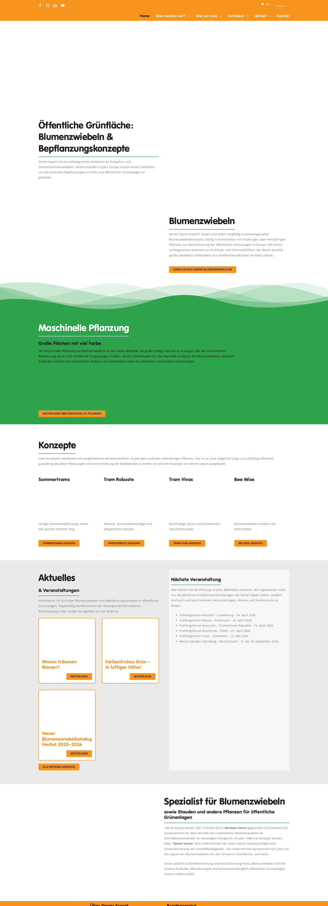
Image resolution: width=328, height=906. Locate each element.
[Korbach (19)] (196, 486)
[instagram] (47, 5)
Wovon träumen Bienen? (59, 664)
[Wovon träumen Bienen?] (67, 621)
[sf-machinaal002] (137, 369)
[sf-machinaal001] (69, 369)
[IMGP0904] (131, 486)
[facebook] (40, 5)
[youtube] (62, 5)
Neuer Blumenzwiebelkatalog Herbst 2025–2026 (67, 738)
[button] (267, 4)
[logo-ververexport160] (46, 12)
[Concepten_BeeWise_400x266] (262, 486)
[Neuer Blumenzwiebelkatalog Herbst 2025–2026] (67, 693)
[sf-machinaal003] (206, 369)
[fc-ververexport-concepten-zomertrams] (66, 486)
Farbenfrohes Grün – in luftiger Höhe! (127, 664)
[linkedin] (55, 5)
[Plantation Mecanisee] (229, 112)
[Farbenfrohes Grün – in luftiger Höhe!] (130, 621)
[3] (98, 206)
